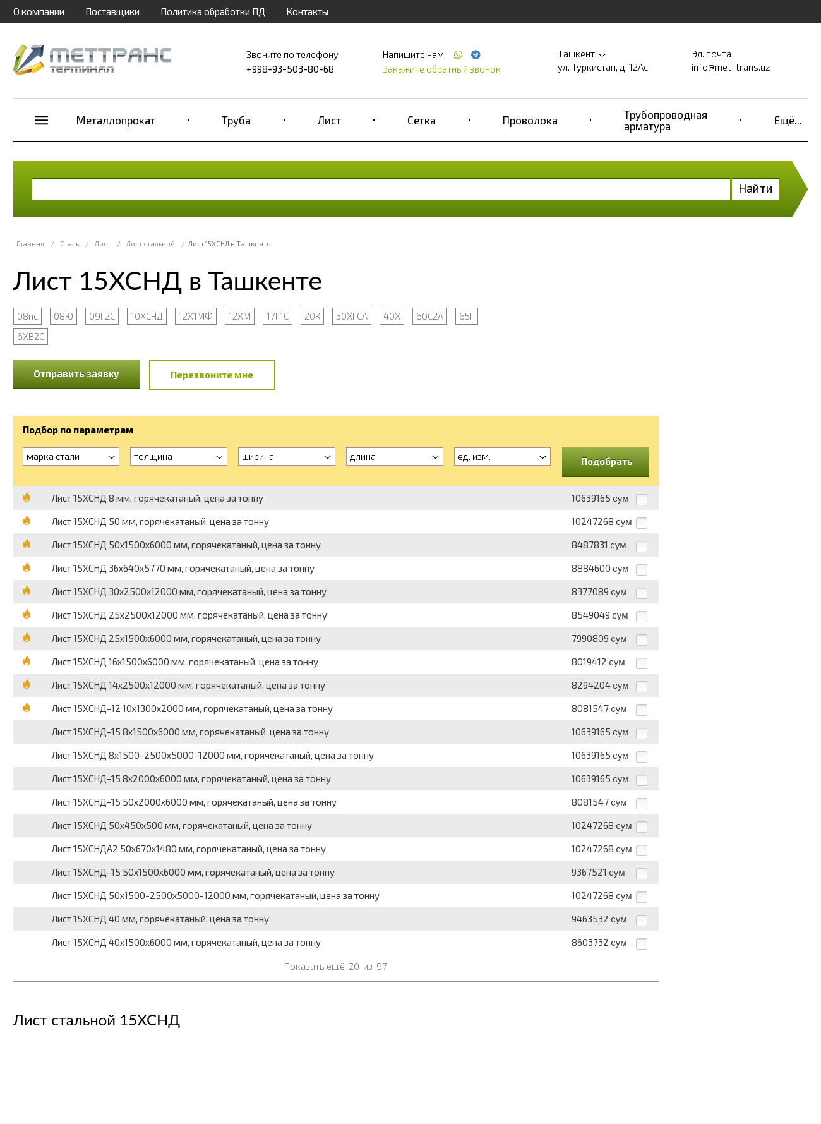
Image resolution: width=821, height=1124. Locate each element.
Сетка (421, 120)
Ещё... (788, 120)
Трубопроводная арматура (665, 120)
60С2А (429, 316)
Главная (30, 243)
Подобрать (607, 461)
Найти (755, 188)
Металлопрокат (115, 120)
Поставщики (112, 11)
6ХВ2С (30, 336)
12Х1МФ (196, 316)
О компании (38, 11)
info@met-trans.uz (731, 67)
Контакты (307, 11)
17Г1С (278, 316)
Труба (236, 120)
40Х (391, 316)
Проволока (530, 120)
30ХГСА (352, 316)
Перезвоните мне (212, 374)
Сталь (69, 243)
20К (312, 316)
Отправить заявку (76, 373)
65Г (466, 316)
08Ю (63, 316)
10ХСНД (147, 316)
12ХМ (240, 316)
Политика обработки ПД (212, 11)
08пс (27, 316)
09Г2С (102, 316)
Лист (329, 120)
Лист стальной (150, 243)
